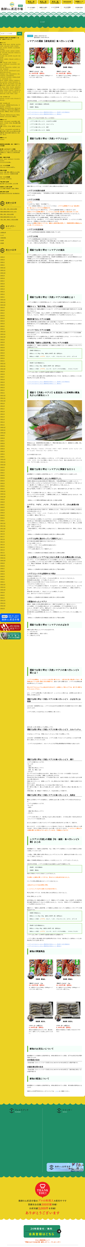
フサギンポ (7, 64)
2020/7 (2, 440)
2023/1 (2, 360)
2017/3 (2, 547)
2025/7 (2, 280)
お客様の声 (3, 232)
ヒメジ (18, 70)
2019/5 (2, 477)
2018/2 (2, 517)
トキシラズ (7, 46)
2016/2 (2, 578)
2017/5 (2, 541)
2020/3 (2, 451)
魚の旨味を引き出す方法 (6, 193)
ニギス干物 (15, 183)
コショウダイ (13, 64)
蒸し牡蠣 (15, 123)
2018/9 (2, 499)
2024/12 (2, 299)
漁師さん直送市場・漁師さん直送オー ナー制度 (15, 1115)
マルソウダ (11, 52)
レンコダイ (3, 51)
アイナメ (14, 62)
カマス (12, 88)
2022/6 (2, 379)
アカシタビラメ (13, 74)
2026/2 (2, 262)
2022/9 (2, 371)
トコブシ (2, 129)
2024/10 (2, 304)
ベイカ (12, 98)
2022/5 (2, 381)
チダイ (1, 159)
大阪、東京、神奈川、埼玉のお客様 (9, 219)
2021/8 (2, 405)
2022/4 (2, 384)
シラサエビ (8, 106)
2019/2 (2, 485)
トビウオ (16, 90)
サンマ (17, 83)
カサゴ (13, 85)
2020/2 (2, 453)
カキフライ (7, 174)
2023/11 (2, 334)
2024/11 (2, 302)
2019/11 (2, 461)
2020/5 (2, 445)
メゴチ (8, 93)
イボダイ (6, 59)
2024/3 (2, 323)
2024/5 (2, 318)
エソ (7, 74)
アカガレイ (3, 74)
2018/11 (2, 493)
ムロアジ (11, 80)
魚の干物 (2, 183)
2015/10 (2, 589)
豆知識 (2, 243)
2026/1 (2, 264)
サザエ (10, 123)
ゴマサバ (6, 90)
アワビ (9, 126)
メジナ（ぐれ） (8, 92)
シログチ (8, 85)
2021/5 (2, 413)
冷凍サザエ (14, 133)
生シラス (5, 83)
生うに (4, 134)
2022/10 (2, 368)
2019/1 (2, 488)
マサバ (1, 90)
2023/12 (2, 331)
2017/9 (2, 531)
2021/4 (2, 416)
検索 (19, 33)
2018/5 (2, 509)
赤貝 (8, 131)
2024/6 (2, 315)
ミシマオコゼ (16, 47)
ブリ (16, 85)
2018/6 (2, 507)
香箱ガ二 (7, 111)
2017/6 (2, 539)
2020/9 (2, 435)
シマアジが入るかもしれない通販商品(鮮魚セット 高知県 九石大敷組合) (48, 112)
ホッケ (1, 80)
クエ (6, 56)
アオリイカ (3, 167)
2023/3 (2, 355)
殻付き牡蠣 (8, 133)
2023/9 (2, 339)
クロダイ (16, 46)
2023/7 (2, 344)
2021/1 (2, 424)
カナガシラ (11, 159)
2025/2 (2, 294)
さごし (3, 87)
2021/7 (2, 408)
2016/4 (2, 573)
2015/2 (2, 597)
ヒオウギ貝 (15, 129)
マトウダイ (9, 77)
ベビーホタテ (7, 121)
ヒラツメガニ (8, 116)
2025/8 (2, 278)
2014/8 (2, 608)
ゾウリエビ (3, 178)
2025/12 (2, 267)
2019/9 (2, 467)
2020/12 (2, 427)
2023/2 (2, 357)
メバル (1, 70)
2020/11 (2, 429)
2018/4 (2, 512)
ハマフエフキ (5, 79)
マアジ (4, 65)
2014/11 (2, 602)
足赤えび (2, 108)
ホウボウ (10, 47)
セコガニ (2, 111)
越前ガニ (14, 116)
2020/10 (2, 432)
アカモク (2, 139)
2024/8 (2, 310)
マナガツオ (5, 69)
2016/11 (2, 557)
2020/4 (2, 448)
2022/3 (2, 387)
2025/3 (2, 291)
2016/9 (2, 562)
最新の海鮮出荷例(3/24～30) (8, 217)
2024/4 (2, 320)
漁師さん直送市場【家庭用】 (12, 6)
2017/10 (2, 528)
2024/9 (2, 307)
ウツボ (4, 44)
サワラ (1, 59)
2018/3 (2, 515)
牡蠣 (1, 126)
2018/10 (2, 496)
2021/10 (2, 400)
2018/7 (2, 504)
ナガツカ (16, 52)
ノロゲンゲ (3, 77)
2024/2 (2, 326)
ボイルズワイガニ (9, 108)
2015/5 (2, 594)
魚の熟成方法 (16, 193)
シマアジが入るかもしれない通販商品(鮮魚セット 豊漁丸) (44, 114)
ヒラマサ (10, 56)
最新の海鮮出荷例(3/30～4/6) (8, 211)
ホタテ (1, 121)
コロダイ (6, 80)
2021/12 (2, 395)
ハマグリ (5, 126)
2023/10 (2, 336)
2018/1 (2, 520)
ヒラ (1, 47)
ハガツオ (12, 51)
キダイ (5, 159)
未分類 (2, 240)
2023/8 (2, 342)
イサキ (1, 46)
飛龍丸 (17, 188)
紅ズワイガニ (14, 105)
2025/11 (2, 270)
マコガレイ (15, 92)
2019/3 (2, 483)
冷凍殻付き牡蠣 (14, 174)
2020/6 (2, 443)
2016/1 (2, 581)
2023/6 (2, 347)
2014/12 (2, 600)
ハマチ (9, 62)
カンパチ (15, 56)
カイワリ (18, 44)
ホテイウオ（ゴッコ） (5, 72)
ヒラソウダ (4, 52)
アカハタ (11, 59)
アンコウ (2, 67)
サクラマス (15, 82)
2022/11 (2, 365)
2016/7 (2, 568)
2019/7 (2, 472)
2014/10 (2, 605)
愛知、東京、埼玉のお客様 (7, 214)
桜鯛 (1, 62)
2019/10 (2, 464)
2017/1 (2, 552)
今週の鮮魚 (3, 237)
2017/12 (2, 523)
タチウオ (13, 44)
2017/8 (2, 533)
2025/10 (2, 272)
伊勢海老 (8, 105)
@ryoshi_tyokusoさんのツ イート (57, 1115)
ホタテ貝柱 (14, 121)
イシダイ (2, 56)
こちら (57, 1090)
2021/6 (2, 411)
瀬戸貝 (13, 126)
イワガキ (6, 123)
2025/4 (2, 288)
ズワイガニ (9, 178)
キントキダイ (11, 83)
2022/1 (2, 392)
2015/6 (2, 592)
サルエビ (2, 116)
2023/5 (2, 349)
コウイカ (2, 98)
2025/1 (2, 296)
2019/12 (2, 459)
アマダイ (2, 49)
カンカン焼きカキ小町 (14, 131)
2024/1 (2, 328)
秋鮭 (1, 44)
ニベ (10, 79)
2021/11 (2, 397)
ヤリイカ (16, 98)
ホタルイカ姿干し (10, 167)
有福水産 (8, 188)
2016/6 (2, 571)
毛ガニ (18, 115)
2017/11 (2, 525)
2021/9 (2, 403)
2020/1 (2, 456)
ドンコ (1, 64)
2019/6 (2, 475)
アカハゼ (5, 62)
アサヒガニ (3, 105)
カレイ (8, 44)
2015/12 (2, 584)
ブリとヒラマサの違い (5, 162)
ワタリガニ (3, 115)
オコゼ (10, 82)
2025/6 (2, 283)
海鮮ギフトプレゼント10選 (7, 151)
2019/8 (2, 469)
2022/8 (2, 373)
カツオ (8, 51)
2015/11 (2, 586)
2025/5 (2, 286)
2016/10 (2, 560)
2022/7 (2, 376)
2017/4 (2, 544)
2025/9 (2, 275)
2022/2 (2, 389)
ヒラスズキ (5, 54)
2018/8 (2, 501)
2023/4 (2, 352)
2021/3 (2, 419)
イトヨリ (5, 47)
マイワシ (6, 70)
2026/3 (2, 259)
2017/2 (2, 549)
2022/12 (2, 363)
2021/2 (2, 421)
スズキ (12, 46)
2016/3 (2, 576)
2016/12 (2, 555)
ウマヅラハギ (12, 70)
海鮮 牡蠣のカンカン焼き (13, 172)
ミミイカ (7, 98)
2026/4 (2, 256)
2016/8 (2, 565)
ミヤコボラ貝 (8, 129)
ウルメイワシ (8, 67)
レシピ (2, 235)
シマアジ (16, 59)
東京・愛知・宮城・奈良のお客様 (8, 209)
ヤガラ (12, 93)
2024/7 (2, 312)
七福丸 (13, 188)
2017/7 (2, 536)
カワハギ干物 (8, 183)
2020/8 (2, 437)
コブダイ (14, 67)
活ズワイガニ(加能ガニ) (14, 110)
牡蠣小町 (2, 133)
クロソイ (11, 90)
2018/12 (2, 491)
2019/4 (2, 480)
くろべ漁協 (3, 188)
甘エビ (12, 111)
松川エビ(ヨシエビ (11, 115)
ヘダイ (16, 93)
